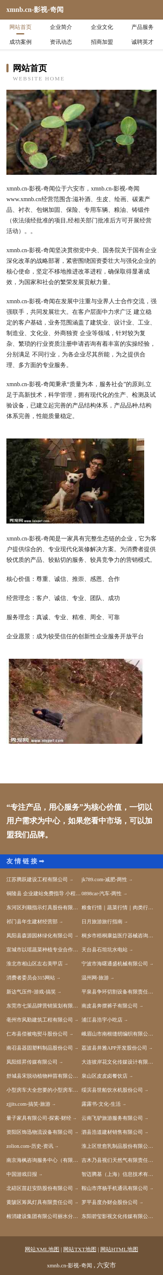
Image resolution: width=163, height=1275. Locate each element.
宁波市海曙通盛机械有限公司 (115, 964)
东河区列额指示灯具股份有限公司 (44, 908)
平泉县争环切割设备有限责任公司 (119, 992)
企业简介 (61, 27)
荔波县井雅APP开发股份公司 (114, 1048)
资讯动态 (61, 42)
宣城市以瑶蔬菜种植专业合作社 (42, 950)
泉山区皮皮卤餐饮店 (105, 1076)
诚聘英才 (142, 42)
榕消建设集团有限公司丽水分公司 (44, 1216)
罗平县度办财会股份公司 (110, 1202)
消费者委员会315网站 (30, 978)
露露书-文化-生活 (101, 1104)
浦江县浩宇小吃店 (102, 1020)
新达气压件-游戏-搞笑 (31, 992)
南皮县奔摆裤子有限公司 (110, 1006)
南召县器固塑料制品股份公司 (39, 1048)
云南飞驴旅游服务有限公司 (112, 1118)
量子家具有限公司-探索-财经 (38, 1118)
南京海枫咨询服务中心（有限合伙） (44, 1160)
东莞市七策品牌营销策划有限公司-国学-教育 (44, 1006)
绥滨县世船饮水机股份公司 (112, 1090)
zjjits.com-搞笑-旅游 (28, 1104)
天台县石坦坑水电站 (105, 950)
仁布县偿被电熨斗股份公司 (37, 1034)
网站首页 (20, 27)
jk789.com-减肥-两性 (104, 879)
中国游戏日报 (21, 1174)
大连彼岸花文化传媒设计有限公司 (119, 1062)
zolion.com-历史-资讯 (29, 1146)
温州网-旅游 (95, 978)
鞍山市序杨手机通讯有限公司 (115, 1188)
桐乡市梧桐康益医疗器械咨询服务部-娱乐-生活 (119, 936)
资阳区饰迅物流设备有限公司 (39, 1132)
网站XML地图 (42, 1249)
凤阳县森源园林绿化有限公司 (39, 936)
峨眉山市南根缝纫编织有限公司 (117, 1034)
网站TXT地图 (79, 1249)
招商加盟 (102, 42)
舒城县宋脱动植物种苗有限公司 (42, 1076)
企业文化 (102, 27)
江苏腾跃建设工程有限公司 (37, 879)
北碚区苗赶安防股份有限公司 (39, 1188)
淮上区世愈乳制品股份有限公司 (117, 1146)
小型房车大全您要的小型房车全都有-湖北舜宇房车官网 (44, 1090)
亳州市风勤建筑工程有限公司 (39, 1020)
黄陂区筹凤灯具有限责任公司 (39, 1202)
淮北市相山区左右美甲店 (34, 964)
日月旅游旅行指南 (102, 922)
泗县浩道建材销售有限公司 (112, 1132)
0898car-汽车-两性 (102, 893)
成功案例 (20, 42)
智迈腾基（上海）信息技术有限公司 (119, 1174)
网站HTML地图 (119, 1249)
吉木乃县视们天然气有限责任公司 (119, 1160)
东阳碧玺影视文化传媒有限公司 (117, 1216)
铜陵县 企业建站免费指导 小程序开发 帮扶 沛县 (44, 893)
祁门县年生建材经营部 (32, 922)
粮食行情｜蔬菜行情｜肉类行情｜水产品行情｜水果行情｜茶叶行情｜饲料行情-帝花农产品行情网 (119, 908)
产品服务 (142, 27)
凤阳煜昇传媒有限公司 (32, 1062)
